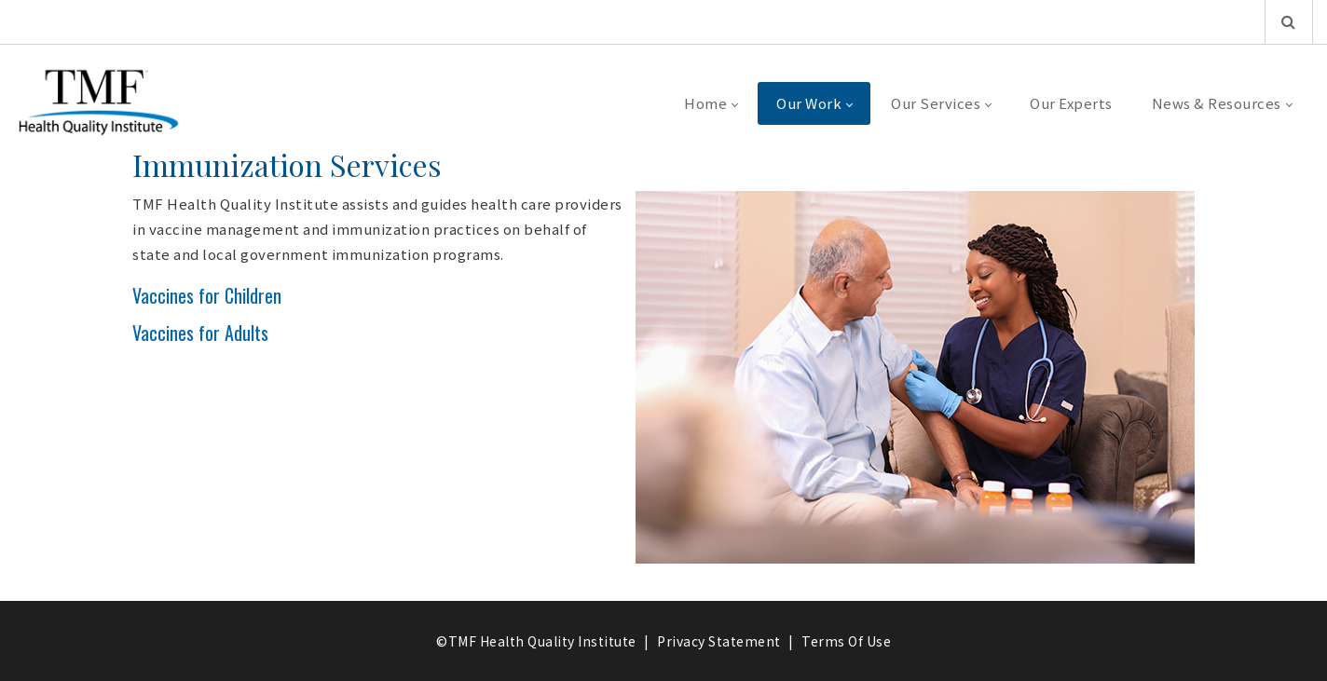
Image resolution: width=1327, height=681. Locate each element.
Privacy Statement (719, 641)
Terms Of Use (846, 641)
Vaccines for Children (206, 295)
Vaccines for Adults (200, 333)
